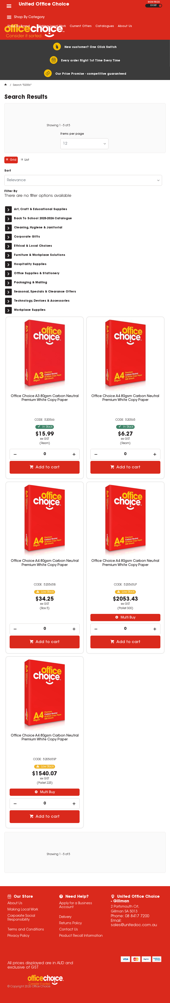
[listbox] (84, 143)
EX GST (154, 6)
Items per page (72, 134)
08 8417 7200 (137, 916)
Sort (7, 170)
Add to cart (47, 467)
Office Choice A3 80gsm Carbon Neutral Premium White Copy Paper (45, 398)
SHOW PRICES (154, 2)
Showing (58, 125)
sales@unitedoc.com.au (134, 925)
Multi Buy (127, 617)
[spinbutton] (44, 454)
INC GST (160, 5)
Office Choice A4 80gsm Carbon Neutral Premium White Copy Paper (125, 398)
